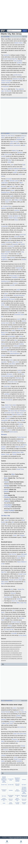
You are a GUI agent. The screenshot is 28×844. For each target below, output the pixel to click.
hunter (20, 174)
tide (6, 524)
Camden (10, 216)
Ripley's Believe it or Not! (17, 799)
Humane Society (16, 622)
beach (6, 293)
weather (23, 244)
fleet (13, 414)
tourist (19, 372)
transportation (11, 336)
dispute (24, 168)
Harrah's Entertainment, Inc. (4, 799)
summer (3, 156)
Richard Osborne (12, 217)
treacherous (11, 246)
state (13, 323)
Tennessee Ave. (21, 556)
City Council (11, 299)
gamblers (18, 715)
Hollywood (16, 346)
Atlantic (3, 454)
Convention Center (13, 381)
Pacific (7, 454)
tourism (11, 360)
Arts (12, 589)
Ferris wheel (18, 579)
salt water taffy (10, 784)
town (9, 407)
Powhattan (8, 251)
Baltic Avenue (20, 412)
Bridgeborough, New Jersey (24, 796)
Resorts (6, 491)
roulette (16, 757)
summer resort (5, 323)
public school (15, 362)
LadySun (7, 133)
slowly (14, 405)
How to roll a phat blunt (24, 800)
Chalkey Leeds (18, 200)
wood (2, 303)
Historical (13, 593)
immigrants (4, 257)
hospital (3, 334)
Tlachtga (7, 36)
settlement (16, 168)
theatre (3, 344)
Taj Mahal (19, 62)
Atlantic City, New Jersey (7, 135)
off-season (9, 374)
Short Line (20, 441)
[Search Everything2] (14, 31)
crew (17, 253)
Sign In (24, 30)
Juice (11, 723)
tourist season (13, 431)
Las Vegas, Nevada (17, 803)
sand (4, 295)
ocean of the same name (19, 733)
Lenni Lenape (8, 154)
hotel (22, 279)
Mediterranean (16, 452)
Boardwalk (4, 299)
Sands (6, 495)
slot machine (21, 727)
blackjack (3, 719)
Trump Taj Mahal (17, 60)
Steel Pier (14, 59)
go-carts (21, 577)
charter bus (20, 414)
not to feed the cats (8, 629)
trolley (21, 336)
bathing (12, 143)
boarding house (5, 281)
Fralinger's (22, 535)
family (6, 182)
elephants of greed (17, 78)
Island (2, 137)
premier (24, 321)
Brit (13, 164)
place (2, 36)
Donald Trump (7, 59)
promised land (5, 86)
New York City (14, 141)
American (5, 749)
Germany (12, 257)
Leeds (2, 182)
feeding (10, 625)
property (10, 168)
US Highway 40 (17, 796)
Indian (9, 160)
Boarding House (5, 192)
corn (14, 186)
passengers (4, 255)
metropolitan (4, 420)
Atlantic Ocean (20, 137)
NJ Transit (8, 408)
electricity (20, 328)
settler (2, 176)
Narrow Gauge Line (14, 275)
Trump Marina (8, 504)
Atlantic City (15, 150)
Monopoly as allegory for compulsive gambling (17, 779)
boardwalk (6, 55)
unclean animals (5, 82)
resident (19, 370)
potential (16, 210)
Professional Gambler (4, 790)
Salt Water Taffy (5, 515)
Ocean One (15, 600)
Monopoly (4, 434)
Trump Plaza (7, 506)
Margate (3, 448)
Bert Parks (4, 796)
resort (18, 319)
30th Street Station (13, 410)
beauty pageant (10, 376)
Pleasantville (18, 268)
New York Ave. (13, 554)
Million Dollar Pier (21, 602)
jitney (15, 340)
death (8, 188)
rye (19, 186)
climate (7, 158)
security (6, 89)
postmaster (8, 200)
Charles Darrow (21, 437)
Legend (6, 520)
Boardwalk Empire (24, 803)
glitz (24, 145)
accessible (17, 236)
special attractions (15, 353)
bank (10, 326)
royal (16, 170)
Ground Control (9, 700)
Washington (19, 378)
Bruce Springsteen (17, 790)
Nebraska (24, 779)
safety (13, 330)
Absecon (24, 135)
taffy (13, 522)
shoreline (23, 259)
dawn (2, 741)
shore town (23, 234)
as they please (22, 635)
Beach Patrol (4, 332)
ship (10, 238)
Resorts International (6, 399)
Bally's (6, 478)
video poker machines (17, 785)
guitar (18, 558)
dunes (2, 612)
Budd (23, 164)
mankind (3, 755)
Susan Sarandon (11, 803)
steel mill (23, 712)
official (21, 182)
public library (12, 363)
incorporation (4, 226)
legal (11, 196)
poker (17, 741)
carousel (11, 579)
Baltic (22, 452)
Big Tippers (24, 784)
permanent (8, 178)
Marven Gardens (19, 446)
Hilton (13, 474)
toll (19, 269)
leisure (11, 145)
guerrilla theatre (17, 75)
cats (14, 610)
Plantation (3, 186)
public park (4, 428)
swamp (9, 162)
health (18, 143)
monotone (12, 721)
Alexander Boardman (19, 295)
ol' (21, 537)
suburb (12, 420)
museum (3, 355)
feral (5, 618)
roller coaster (4, 581)
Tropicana (7, 501)
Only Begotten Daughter (10, 796)
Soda (7, 723)
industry (7, 418)
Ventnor (3, 340)
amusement (17, 145)
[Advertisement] (14, 14)
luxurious (15, 283)
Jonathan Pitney (7, 206)
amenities (12, 285)
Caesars (6, 482)
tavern (12, 190)
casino (19, 312)
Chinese (23, 746)
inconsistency (8, 242)
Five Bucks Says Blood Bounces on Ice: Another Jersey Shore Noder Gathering (24, 790)
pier (2, 316)
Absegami (20, 152)
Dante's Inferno (19, 42)
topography (15, 244)
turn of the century (12, 351)
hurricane (6, 307)
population (4, 362)
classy (2, 407)
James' (15, 535)
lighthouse (5, 259)
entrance (9, 430)
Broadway (21, 344)
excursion (9, 416)
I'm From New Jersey (10, 779)
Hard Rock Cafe (8, 597)
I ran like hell (7, 91)
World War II (7, 386)
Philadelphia (19, 139)
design (16, 219)
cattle (11, 186)
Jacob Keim (6, 297)
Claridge (6, 485)
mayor (7, 201)
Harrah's (6, 489)
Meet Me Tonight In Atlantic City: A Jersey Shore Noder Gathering (4, 779)
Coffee (3, 723)
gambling (6, 394)
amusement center (19, 314)
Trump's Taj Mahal (9, 510)
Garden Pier (21, 589)
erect (5, 180)
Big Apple (24, 554)
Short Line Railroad (11, 800)
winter (2, 305)
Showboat (7, 497)
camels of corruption (6, 80)
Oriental (14, 454)
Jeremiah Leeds (13, 180)
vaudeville (6, 347)
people (15, 172)
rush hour (16, 712)
